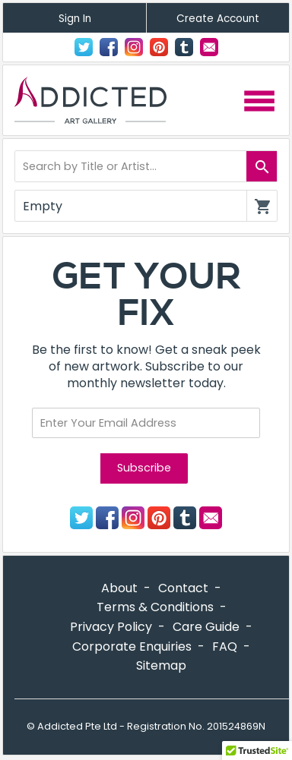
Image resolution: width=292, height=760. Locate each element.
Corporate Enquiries (132, 646)
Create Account (217, 18)
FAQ (224, 646)
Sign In (75, 18)
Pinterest (159, 47)
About (119, 588)
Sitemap (161, 665)
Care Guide (206, 626)
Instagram (134, 47)
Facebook (109, 47)
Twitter (84, 47)
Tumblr (184, 47)
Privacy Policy (111, 626)
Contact (209, 47)
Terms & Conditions (155, 607)
